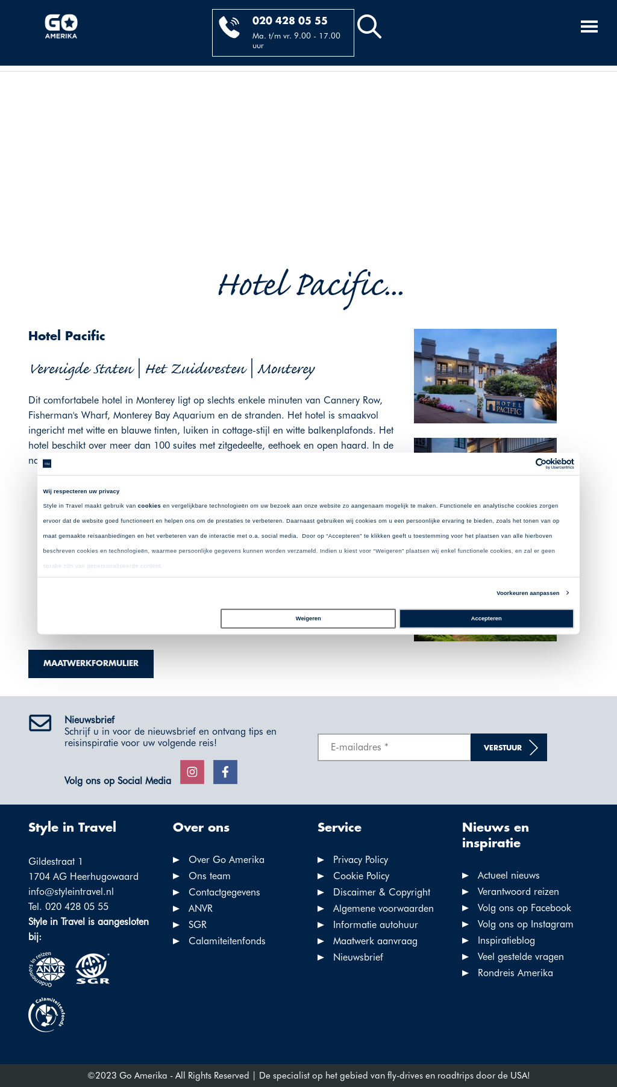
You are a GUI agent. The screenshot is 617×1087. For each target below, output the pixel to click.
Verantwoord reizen (518, 891)
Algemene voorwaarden (383, 908)
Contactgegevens (224, 892)
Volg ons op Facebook (524, 908)
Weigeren (308, 618)
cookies (149, 506)
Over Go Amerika (227, 859)
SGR (198, 924)
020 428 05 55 (290, 21)
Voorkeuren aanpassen (527, 593)
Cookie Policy (361, 876)
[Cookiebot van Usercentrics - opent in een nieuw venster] (521, 464)
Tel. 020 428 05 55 (68, 906)
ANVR (201, 908)
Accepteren (486, 618)
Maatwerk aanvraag (375, 941)
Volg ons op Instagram (526, 924)
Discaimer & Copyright (381, 892)
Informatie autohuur (375, 924)
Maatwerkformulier (91, 663)
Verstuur (503, 748)
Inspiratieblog (506, 940)
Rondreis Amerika (515, 973)
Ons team (210, 876)
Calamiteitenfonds (227, 941)
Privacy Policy (360, 859)
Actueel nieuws (509, 875)
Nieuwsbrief (358, 957)
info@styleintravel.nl (71, 891)
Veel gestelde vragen (521, 956)
